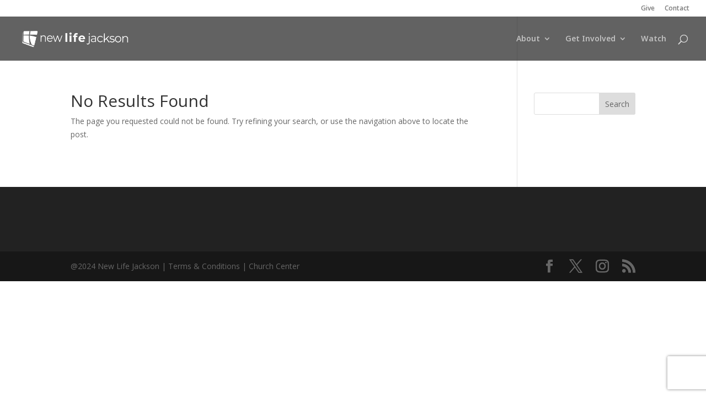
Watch (653, 39)
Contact (677, 9)
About (528, 39)
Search (617, 104)
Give (648, 9)
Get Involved (590, 39)
